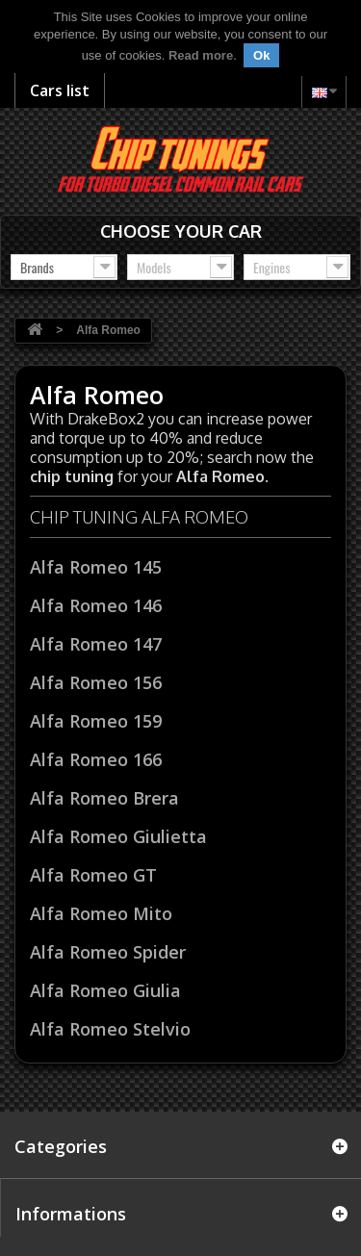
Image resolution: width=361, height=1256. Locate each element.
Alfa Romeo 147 (96, 643)
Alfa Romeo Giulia (105, 990)
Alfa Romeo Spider (108, 951)
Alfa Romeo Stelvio (110, 1028)
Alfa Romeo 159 (96, 720)
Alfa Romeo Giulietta (118, 836)
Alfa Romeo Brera (104, 797)
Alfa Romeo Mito (101, 913)
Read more (200, 55)
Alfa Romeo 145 (96, 566)
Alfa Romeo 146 (96, 605)
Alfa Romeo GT (93, 874)
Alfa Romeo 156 (96, 682)
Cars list (60, 90)
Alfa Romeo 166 (96, 759)
